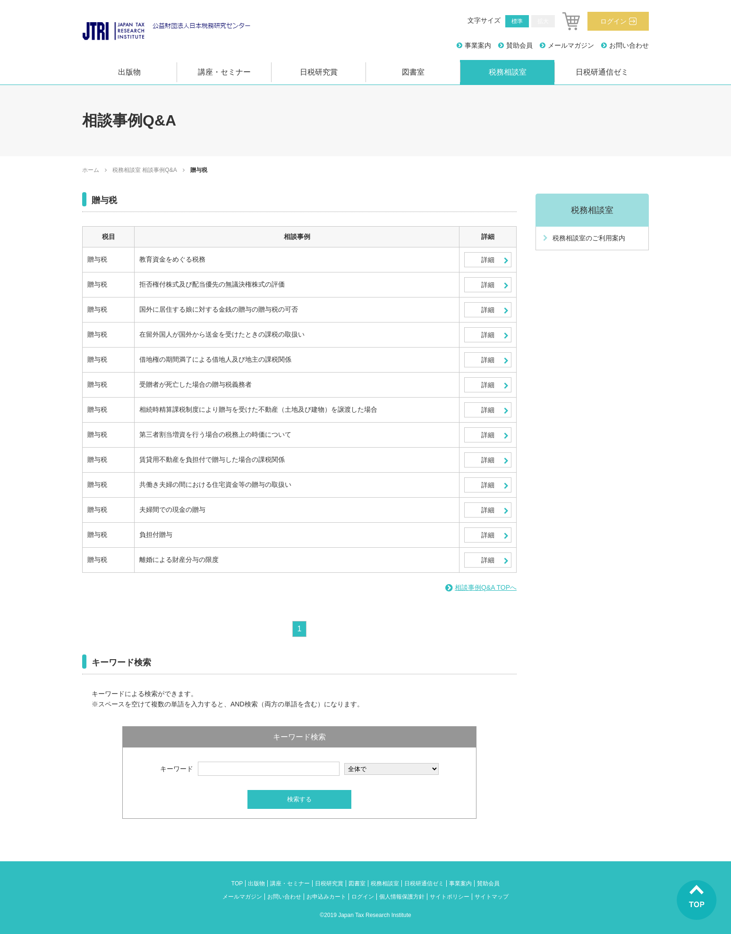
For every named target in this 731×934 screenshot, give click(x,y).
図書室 (413, 72)
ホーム (90, 170)
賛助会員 (519, 45)
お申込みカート (326, 896)
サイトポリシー (449, 896)
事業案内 (478, 45)
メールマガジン (571, 45)
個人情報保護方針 (402, 896)
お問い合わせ (629, 45)
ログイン (613, 21)
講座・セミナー (224, 72)
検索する (299, 799)
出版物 (129, 72)
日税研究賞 (319, 72)
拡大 (543, 21)
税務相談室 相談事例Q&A (144, 170)
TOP (237, 883)
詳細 (487, 259)
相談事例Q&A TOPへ (486, 587)
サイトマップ (492, 896)
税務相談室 (508, 72)
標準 (517, 21)
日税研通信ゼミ (602, 72)
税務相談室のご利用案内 (588, 238)
